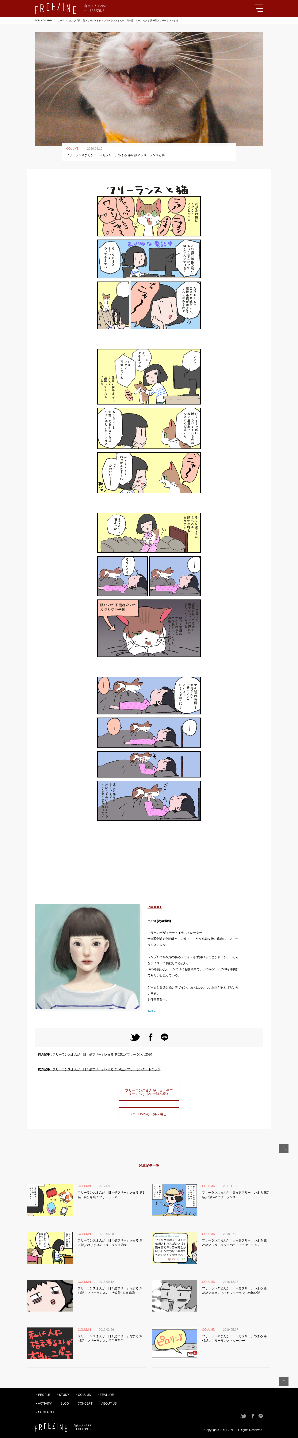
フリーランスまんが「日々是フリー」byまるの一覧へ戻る (149, 1092)
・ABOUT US (107, 1403)
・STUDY (62, 1394)
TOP (37, 20)
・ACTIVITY (43, 1403)
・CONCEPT (83, 1403)
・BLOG (63, 1403)
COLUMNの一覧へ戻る (149, 1114)
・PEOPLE (42, 1394)
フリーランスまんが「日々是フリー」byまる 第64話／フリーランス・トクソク (99, 1069)
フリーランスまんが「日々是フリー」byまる (78, 20)
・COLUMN (83, 1394)
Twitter (151, 1011)
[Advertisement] (149, 864)
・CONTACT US (46, 1412)
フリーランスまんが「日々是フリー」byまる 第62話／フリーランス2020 (95, 1054)
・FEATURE (105, 1394)
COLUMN (47, 20)
